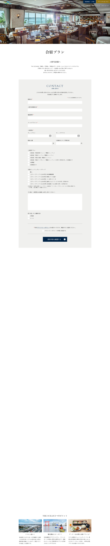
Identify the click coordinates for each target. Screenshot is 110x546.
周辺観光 (70, 1)
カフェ (73, 6)
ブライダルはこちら (103, 1)
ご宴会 (68, 6)
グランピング (105, 6)
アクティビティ (78, 1)
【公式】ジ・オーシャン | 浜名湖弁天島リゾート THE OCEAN (7, 4)
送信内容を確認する (54, 239)
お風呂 (63, 6)
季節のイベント (96, 6)
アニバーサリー (80, 6)
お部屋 (53, 6)
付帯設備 (88, 6)
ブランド (47, 6)
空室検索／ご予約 (89, 1)
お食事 (58, 6)
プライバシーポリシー (43, 227)
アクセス (64, 1)
